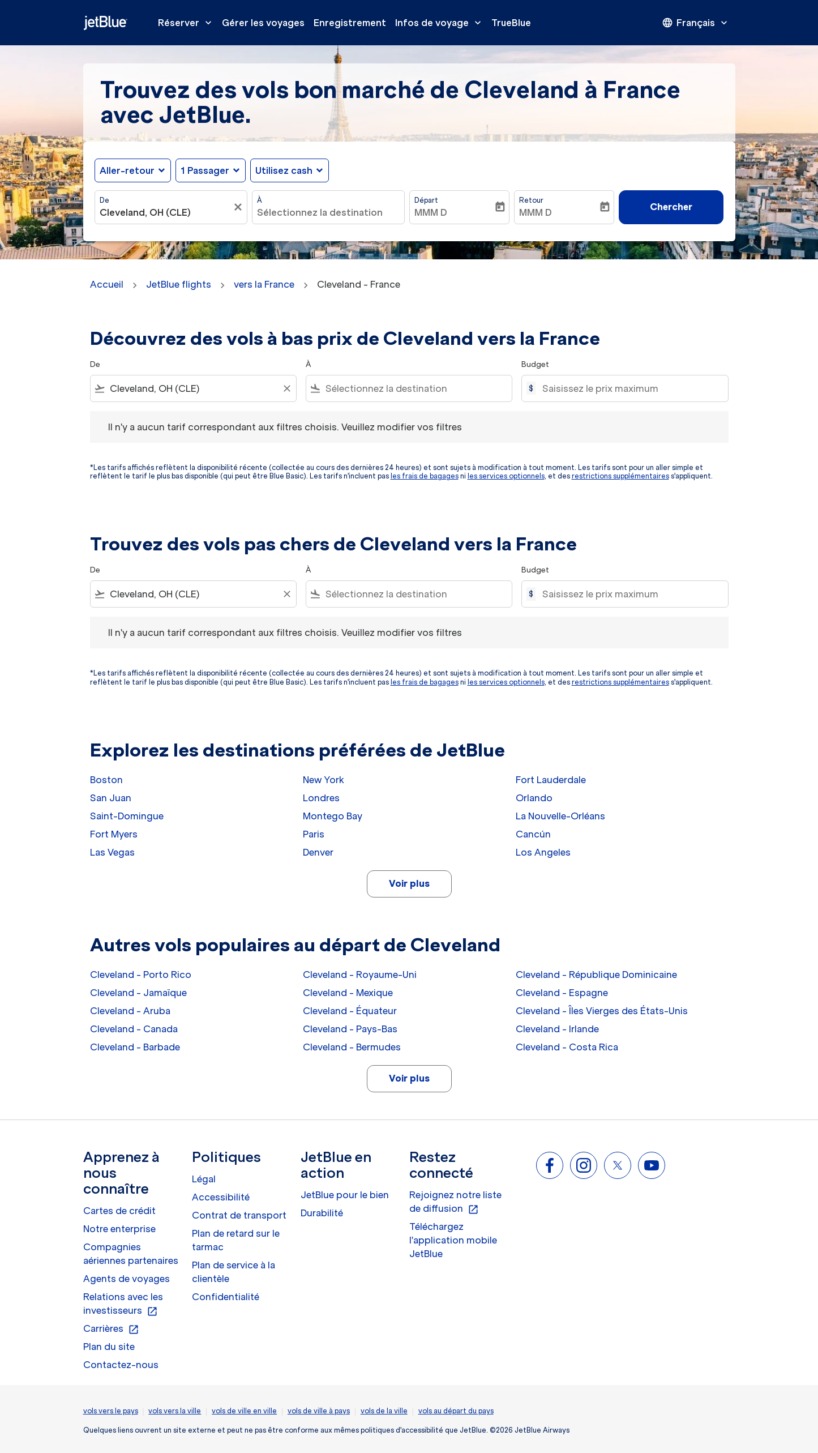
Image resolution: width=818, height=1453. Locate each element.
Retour (531, 200)
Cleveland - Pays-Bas (350, 1029)
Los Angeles (543, 852)
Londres (321, 798)
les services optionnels (506, 476)
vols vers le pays (110, 1411)
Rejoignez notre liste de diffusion (455, 1202)
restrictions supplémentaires (620, 476)
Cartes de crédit (119, 1210)
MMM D (430, 212)
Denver (318, 852)
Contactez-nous (121, 1364)
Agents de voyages (126, 1278)
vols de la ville (384, 1411)
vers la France (264, 284)
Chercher (671, 206)
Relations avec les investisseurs (123, 1304)
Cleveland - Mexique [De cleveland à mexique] (348, 992)
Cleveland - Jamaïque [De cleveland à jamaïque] (138, 992)
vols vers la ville (174, 1411)
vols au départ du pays (456, 1411)
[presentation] (695, 22)
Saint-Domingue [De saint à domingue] (127, 816)
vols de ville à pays (319, 1411)
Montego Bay (332, 816)
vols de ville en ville (244, 1411)
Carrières (111, 1329)
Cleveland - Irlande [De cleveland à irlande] (557, 1029)
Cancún (533, 834)
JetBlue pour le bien (345, 1194)
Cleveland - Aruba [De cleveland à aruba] (130, 1010)
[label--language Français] (695, 22)
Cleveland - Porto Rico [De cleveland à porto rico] (140, 974)
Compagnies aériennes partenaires (130, 1253)
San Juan (110, 798)
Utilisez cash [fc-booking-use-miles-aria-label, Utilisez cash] (283, 170)
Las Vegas (112, 852)
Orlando (534, 798)
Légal (204, 1179)
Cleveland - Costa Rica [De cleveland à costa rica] (567, 1047)
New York (323, 779)
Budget (535, 364)
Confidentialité (225, 1296)
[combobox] (165, 212)
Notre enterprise (119, 1228)
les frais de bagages (425, 476)
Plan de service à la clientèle (233, 1271)
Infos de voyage (441, 22)
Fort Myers (114, 834)
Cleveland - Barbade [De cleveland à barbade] (135, 1047)
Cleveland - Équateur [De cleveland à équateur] (350, 1010)
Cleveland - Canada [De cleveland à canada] (134, 1029)
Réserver (187, 22)
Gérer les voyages (263, 22)
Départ (426, 200)
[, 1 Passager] (205, 170)
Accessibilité (221, 1197)
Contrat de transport (239, 1215)
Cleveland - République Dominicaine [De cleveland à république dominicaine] (596, 974)
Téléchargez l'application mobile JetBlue (453, 1240)
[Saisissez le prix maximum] (629, 388)
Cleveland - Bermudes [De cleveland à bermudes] (352, 1047)
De (104, 200)
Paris (313, 834)
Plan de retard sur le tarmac (236, 1240)
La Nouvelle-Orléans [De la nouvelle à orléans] (560, 816)
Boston (106, 779)
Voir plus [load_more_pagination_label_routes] (409, 883)
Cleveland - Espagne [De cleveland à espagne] (562, 992)
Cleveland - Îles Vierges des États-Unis (602, 1010)
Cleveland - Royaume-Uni (360, 974)
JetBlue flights (178, 284)
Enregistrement (350, 22)
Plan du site (109, 1346)
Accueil (106, 284)
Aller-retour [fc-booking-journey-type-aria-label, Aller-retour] (127, 170)
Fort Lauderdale (551, 779)
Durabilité (322, 1213)
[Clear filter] (286, 388)
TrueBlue (511, 22)
